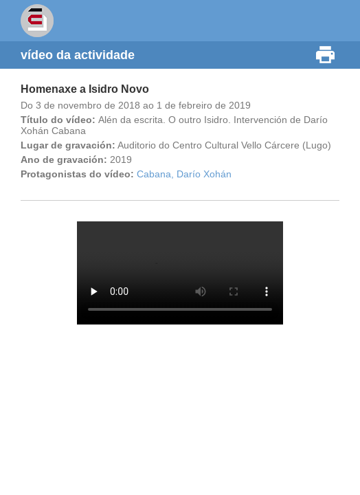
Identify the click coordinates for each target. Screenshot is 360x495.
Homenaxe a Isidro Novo (85, 89)
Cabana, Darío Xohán (184, 173)
